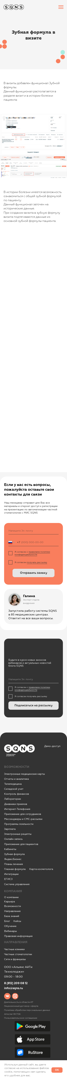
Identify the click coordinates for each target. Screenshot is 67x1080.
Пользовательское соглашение (20, 1018)
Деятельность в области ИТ (18, 1002)
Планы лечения (13, 864)
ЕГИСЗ (8, 879)
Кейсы (17, 921)
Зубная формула (14, 854)
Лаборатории (12, 798)
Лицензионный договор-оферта (21, 1006)
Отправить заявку (33, 572)
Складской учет (13, 788)
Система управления (16, 884)
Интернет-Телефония (17, 809)
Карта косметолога (41, 869)
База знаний (11, 916)
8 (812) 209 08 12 (16, 983)
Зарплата (10, 829)
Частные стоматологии (18, 954)
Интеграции (11, 874)
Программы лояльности (18, 824)
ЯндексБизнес (12, 859)
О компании (11, 897)
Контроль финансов (16, 793)
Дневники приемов (15, 804)
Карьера (9, 901)
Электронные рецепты (17, 834)
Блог (7, 921)
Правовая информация (18, 936)
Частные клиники (14, 949)
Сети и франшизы (15, 959)
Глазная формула (15, 869)
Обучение (10, 926)
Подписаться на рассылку (33, 705)
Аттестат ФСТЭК (12, 1014)
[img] (7, 996)
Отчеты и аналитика (16, 778)
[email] (33, 530)
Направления (12, 911)
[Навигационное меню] (60, 7)
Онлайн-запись (13, 839)
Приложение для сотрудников (22, 814)
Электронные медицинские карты (24, 773)
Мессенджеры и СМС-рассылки (23, 819)
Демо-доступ (52, 746)
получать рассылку (37, 562)
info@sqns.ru (13, 988)
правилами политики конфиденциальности (32, 553)
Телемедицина (13, 783)
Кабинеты (10, 849)
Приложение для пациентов (21, 844)
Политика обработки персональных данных (27, 1010)
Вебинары (10, 931)
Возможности (12, 906)
